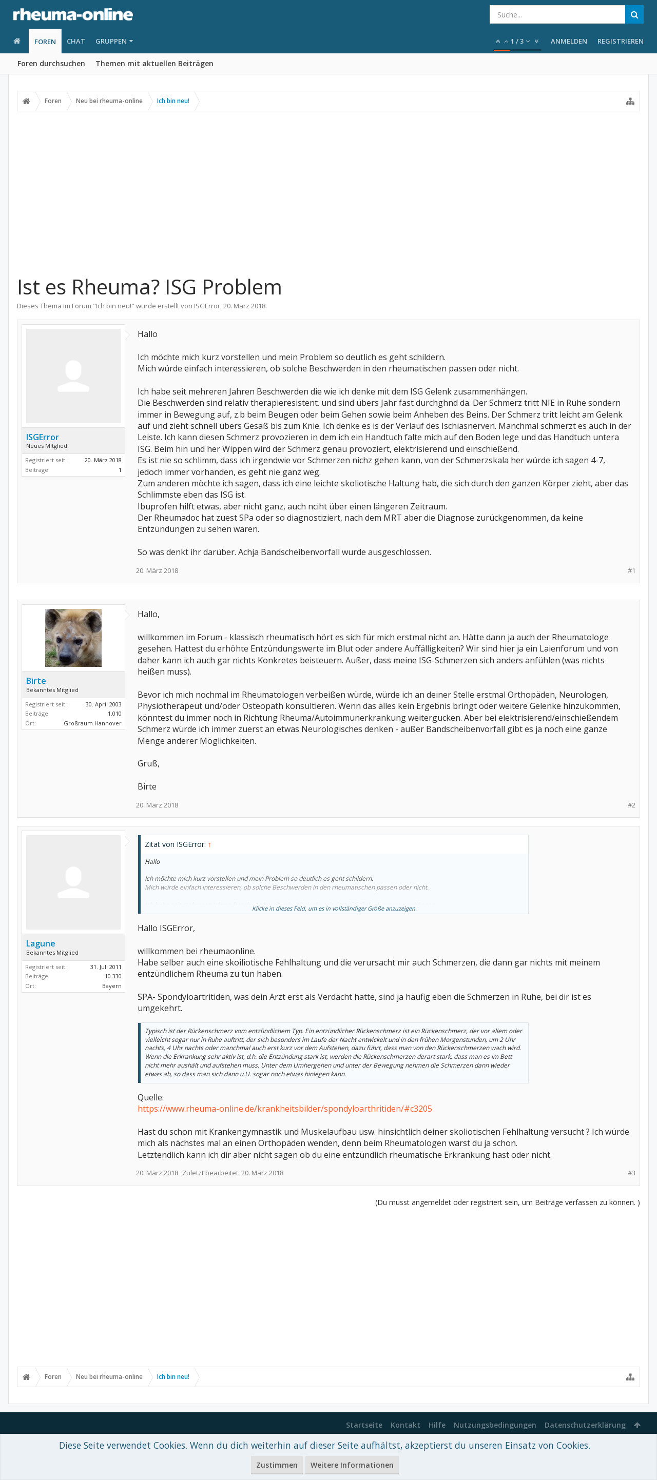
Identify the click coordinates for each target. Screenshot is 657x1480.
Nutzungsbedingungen (495, 1425)
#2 (631, 805)
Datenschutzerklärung (585, 1425)
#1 (631, 570)
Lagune (40, 943)
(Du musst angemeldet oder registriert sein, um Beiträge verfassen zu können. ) (507, 1202)
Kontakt (405, 1425)
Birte (36, 681)
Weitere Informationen (352, 1465)
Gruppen (111, 41)
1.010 (115, 713)
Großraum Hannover (93, 723)
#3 (631, 1173)
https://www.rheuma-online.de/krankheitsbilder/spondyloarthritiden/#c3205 (285, 1108)
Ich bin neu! (113, 305)
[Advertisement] (328, 188)
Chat (76, 41)
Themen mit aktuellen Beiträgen (154, 63)
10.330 (113, 976)
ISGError (207, 305)
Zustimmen (277, 1465)
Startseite (364, 1425)
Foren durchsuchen (51, 63)
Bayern (112, 986)
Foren (45, 41)
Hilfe (437, 1425)
